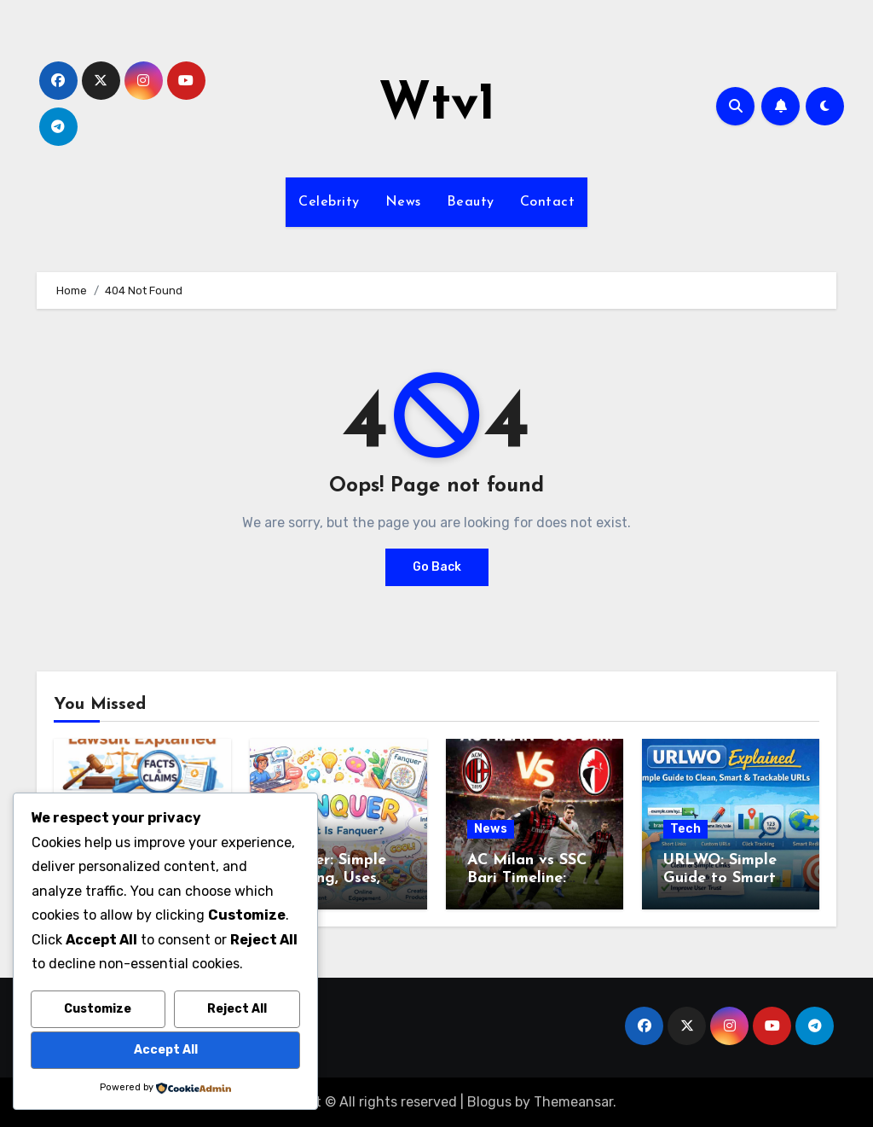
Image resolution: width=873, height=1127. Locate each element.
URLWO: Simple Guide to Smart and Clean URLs (721, 878)
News (403, 202)
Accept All (166, 1050)
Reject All (237, 1009)
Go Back (437, 567)
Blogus (489, 1102)
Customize (97, 1009)
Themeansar (573, 1102)
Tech (685, 829)
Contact (547, 202)
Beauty (470, 202)
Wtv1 (437, 105)
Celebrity (329, 202)
